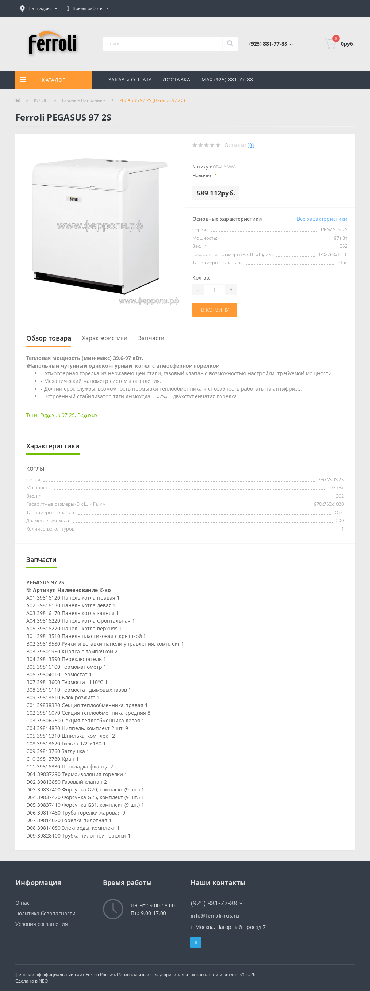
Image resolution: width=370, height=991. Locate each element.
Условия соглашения (41, 923)
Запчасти (151, 338)
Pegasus (87, 414)
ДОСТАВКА (176, 79)
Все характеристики (322, 218)
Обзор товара (48, 338)
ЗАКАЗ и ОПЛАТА (130, 79)
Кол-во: (201, 277)
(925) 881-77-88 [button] (217, 903)
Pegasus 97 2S (57, 414)
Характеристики (104, 338)
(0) (251, 144)
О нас (22, 902)
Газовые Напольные (84, 100)
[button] (38, 8)
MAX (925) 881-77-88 (227, 79)
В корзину (215, 309)
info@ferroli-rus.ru (214, 915)
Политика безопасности (45, 913)
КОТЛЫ (41, 100)
